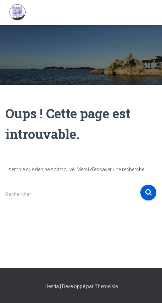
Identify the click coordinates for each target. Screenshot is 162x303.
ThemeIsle (106, 286)
